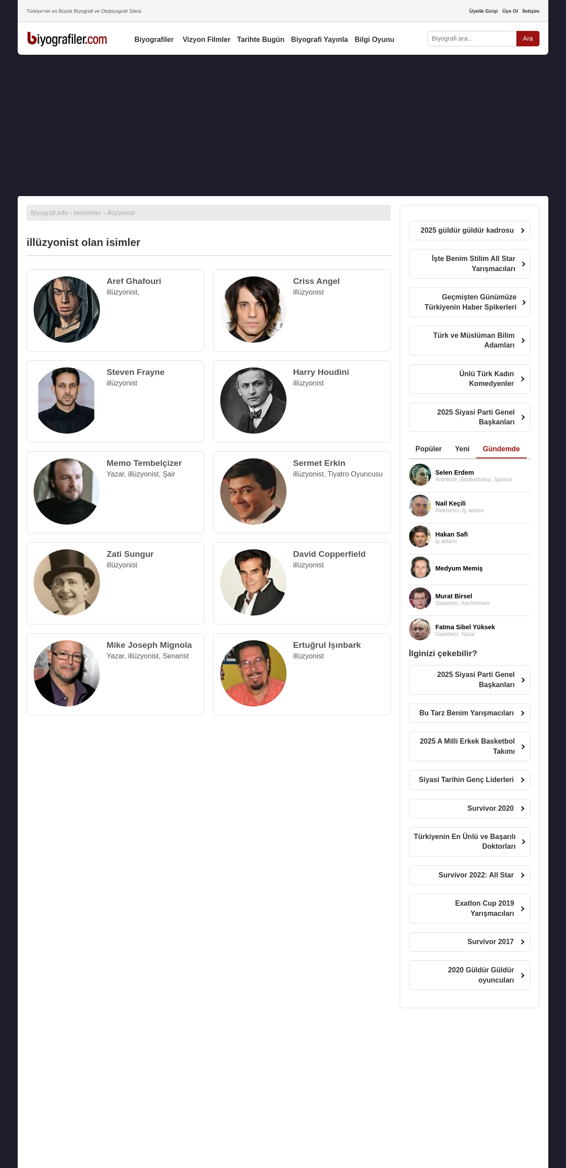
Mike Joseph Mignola (149, 645)
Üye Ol (510, 11)
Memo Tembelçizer (144, 463)
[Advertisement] (283, 125)
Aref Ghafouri (134, 281)
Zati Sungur (130, 554)
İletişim (530, 11)
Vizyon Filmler (206, 39)
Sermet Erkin (319, 463)
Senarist (176, 656)
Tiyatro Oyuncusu (355, 474)
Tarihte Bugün (260, 39)
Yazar (115, 474)
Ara (528, 38)
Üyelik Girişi (483, 11)
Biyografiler (154, 39)
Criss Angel (316, 281)
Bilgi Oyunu (374, 39)
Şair (169, 474)
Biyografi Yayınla (319, 39)
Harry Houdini (321, 372)
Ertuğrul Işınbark (327, 645)
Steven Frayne (135, 372)
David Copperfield (329, 554)
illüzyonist (122, 292)
